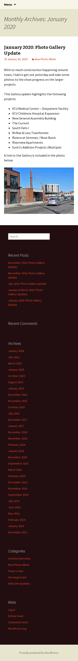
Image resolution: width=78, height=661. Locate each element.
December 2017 (17, 419)
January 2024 (16, 351)
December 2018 (17, 394)
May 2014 (13, 513)
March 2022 (15, 363)
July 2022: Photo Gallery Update (27, 284)
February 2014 (16, 520)
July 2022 (13, 357)
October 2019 (16, 376)
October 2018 (16, 407)
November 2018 (17, 401)
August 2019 (15, 382)
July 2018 (13, 413)
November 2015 (17, 457)
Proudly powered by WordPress (39, 653)
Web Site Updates (19, 583)
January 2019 (16, 388)
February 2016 (16, 445)
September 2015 (18, 463)
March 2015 (15, 470)
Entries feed (15, 616)
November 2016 (17, 438)
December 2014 (17, 482)
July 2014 (13, 501)
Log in (11, 610)
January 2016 (16, 451)
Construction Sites (19, 558)
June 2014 (14, 507)
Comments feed (18, 622)
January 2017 (16, 426)
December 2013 (17, 532)
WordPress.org (17, 628)
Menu (8, 4)
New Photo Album (45, 59)
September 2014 (18, 495)
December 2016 (17, 432)
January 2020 (16, 369)
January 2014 (16, 526)
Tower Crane (15, 571)
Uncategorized (17, 577)
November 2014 (17, 488)
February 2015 (16, 476)
